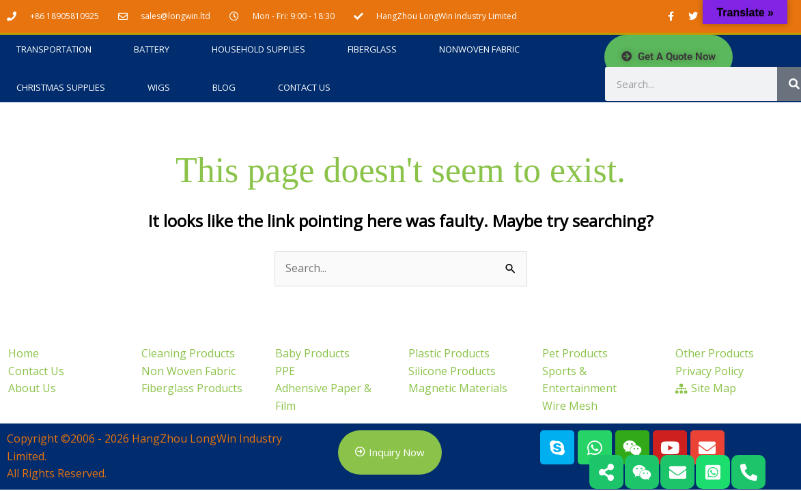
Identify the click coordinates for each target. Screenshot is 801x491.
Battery (151, 50)
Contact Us (304, 88)
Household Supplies (258, 50)
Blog (224, 88)
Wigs (158, 88)
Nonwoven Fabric (479, 50)
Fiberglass (372, 50)
